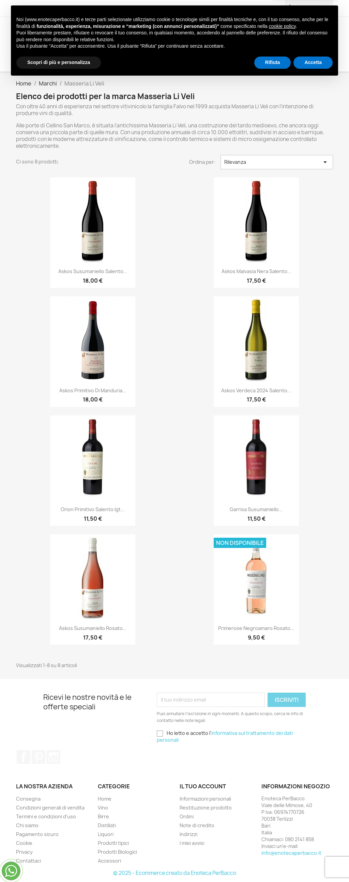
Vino (85, 30)
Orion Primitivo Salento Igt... (93, 509)
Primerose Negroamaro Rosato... (256, 628)
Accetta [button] (313, 863)
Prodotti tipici (213, 30)
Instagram (53, 757)
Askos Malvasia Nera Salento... (256, 271)
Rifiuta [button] (272, 863)
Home (104, 799)
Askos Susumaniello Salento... (92, 271)
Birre (108, 30)
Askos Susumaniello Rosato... (93, 628)
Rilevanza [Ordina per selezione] (276, 162)
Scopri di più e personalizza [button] (58, 863)
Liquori (171, 30)
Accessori (95, 44)
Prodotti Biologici (272, 30)
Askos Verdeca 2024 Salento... (256, 390)
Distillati (138, 30)
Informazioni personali (205, 799)
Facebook (23, 757)
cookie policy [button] (282, 827)
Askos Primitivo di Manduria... (92, 390)
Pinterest (38, 757)
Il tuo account (203, 786)
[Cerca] (288, 58)
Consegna (28, 799)
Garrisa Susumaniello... (256, 509)
